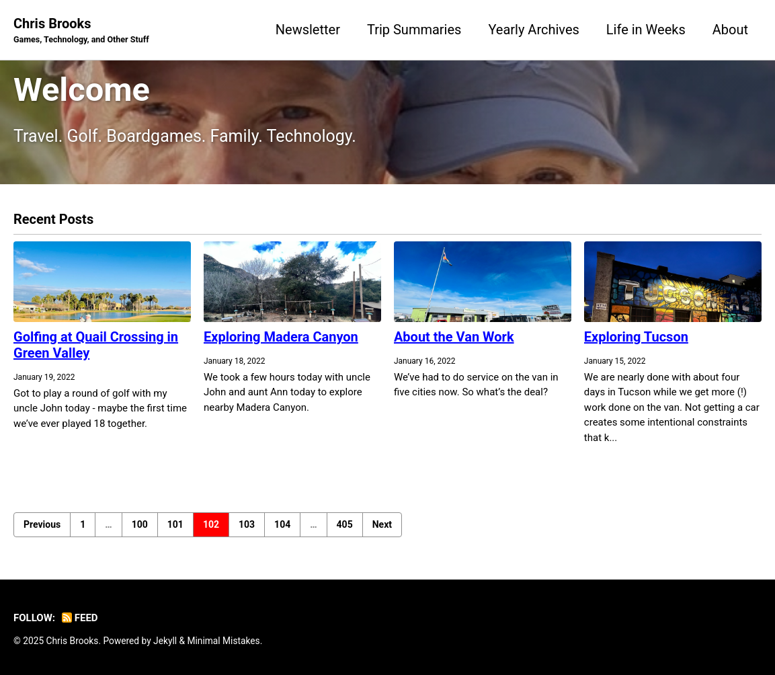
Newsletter (308, 30)
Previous (42, 524)
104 (282, 524)
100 (140, 524)
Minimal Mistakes (223, 640)
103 (247, 524)
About (730, 30)
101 (175, 524)
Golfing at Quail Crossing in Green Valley (95, 345)
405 (345, 524)
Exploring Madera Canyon (281, 337)
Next (382, 524)
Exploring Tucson (636, 337)
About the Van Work (454, 337)
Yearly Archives (533, 30)
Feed (80, 618)
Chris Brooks (81, 30)
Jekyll (165, 640)
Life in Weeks (646, 30)
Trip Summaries (414, 30)
